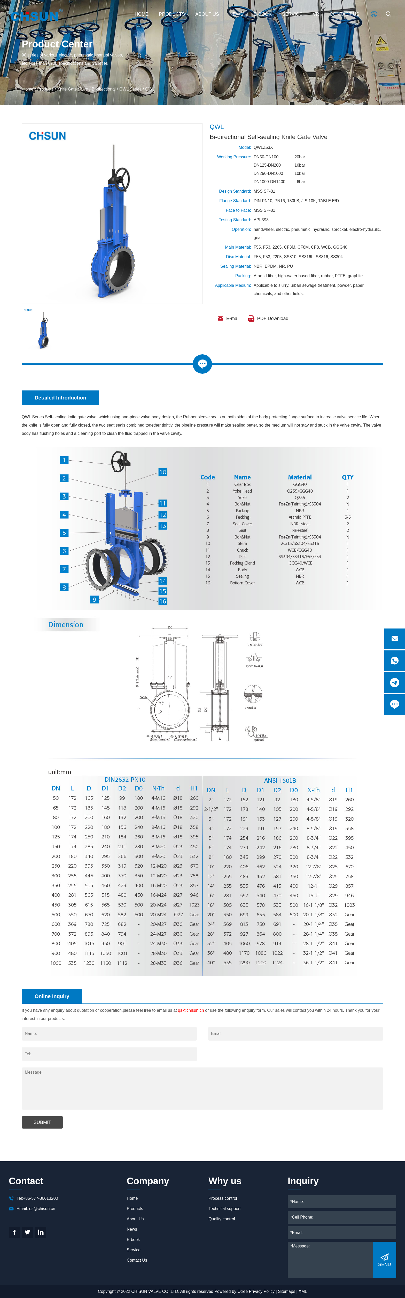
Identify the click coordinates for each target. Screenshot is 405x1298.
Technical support (224, 1208)
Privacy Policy (262, 1291)
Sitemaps (286, 1291)
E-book (263, 14)
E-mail (228, 318)
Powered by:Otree (231, 1291)
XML (303, 1291)
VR (316, 14)
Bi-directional (103, 89)
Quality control (221, 1219)
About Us (207, 14)
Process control (222, 1198)
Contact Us (344, 14)
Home (142, 14)
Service (292, 14)
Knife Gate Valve (72, 89)
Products (172, 14)
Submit (42, 1134)
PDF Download (268, 318)
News (236, 14)
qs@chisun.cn (191, 1022)
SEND (384, 1259)
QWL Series (130, 89)
